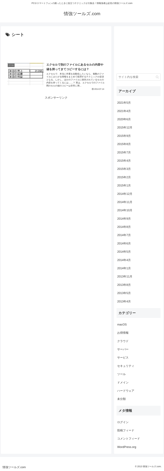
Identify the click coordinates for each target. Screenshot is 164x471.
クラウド (123, 341)
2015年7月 (124, 152)
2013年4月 (124, 301)
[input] (139, 77)
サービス (123, 357)
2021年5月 (124, 102)
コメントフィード (128, 438)
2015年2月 (124, 177)
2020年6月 (124, 119)
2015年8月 (124, 144)
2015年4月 (124, 160)
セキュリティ (125, 366)
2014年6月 (124, 243)
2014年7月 (124, 235)
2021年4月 (124, 111)
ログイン (123, 422)
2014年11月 (124, 202)
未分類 (121, 399)
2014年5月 (124, 251)
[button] (157, 77)
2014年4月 (124, 260)
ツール (121, 374)
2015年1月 (124, 185)
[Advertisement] (56, 48)
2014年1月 (124, 268)
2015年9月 (124, 135)
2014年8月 (124, 226)
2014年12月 (124, 193)
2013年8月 (124, 284)
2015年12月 (124, 127)
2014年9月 (124, 218)
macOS (122, 324)
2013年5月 (124, 293)
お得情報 (123, 332)
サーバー (123, 349)
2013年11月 (124, 276)
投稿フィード (125, 430)
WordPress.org (126, 447)
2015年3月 (124, 168)
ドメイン (123, 382)
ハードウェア (125, 390)
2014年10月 (124, 210)
